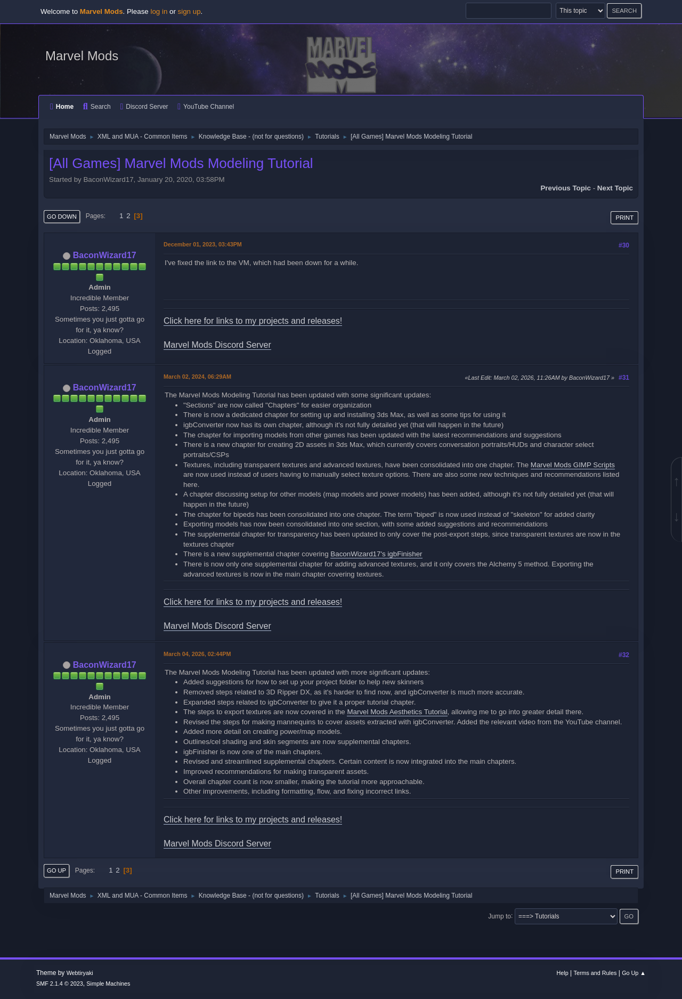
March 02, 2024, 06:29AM (197, 376)
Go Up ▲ (634, 973)
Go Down (62, 216)
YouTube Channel (205, 106)
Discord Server (144, 106)
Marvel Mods (81, 56)
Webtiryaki (80, 973)
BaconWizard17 (104, 255)
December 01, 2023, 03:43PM (203, 244)
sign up (189, 11)
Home (62, 106)
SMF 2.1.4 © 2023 (59, 983)
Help (563, 973)
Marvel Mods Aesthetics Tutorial (397, 712)
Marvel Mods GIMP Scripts (573, 465)
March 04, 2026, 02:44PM (197, 654)
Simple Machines (108, 983)
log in (158, 11)
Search (97, 106)
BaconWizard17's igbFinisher (376, 554)
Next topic (615, 188)
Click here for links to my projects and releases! (253, 320)
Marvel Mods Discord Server (217, 344)
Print (624, 217)
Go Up (56, 870)
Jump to (499, 916)
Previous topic (565, 188)
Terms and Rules (595, 973)
